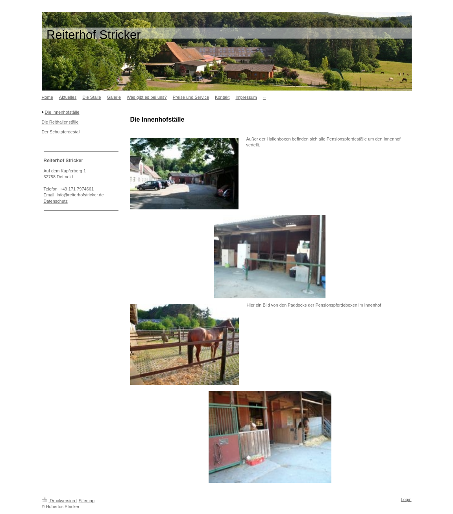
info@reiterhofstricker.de (80, 194)
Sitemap (86, 500)
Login (406, 499)
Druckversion (59, 500)
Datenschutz (56, 201)
